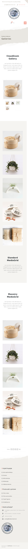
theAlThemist (10, 545)
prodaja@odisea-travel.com (11, 519)
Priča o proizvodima (7, 496)
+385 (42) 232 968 (21, 4)
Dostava (5, 475)
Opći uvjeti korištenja (7, 472)
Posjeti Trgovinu (6, 499)
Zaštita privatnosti (7, 484)
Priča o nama (6, 493)
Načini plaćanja (6, 478)
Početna (3, 36)
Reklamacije (5, 481)
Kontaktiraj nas (6, 502)
